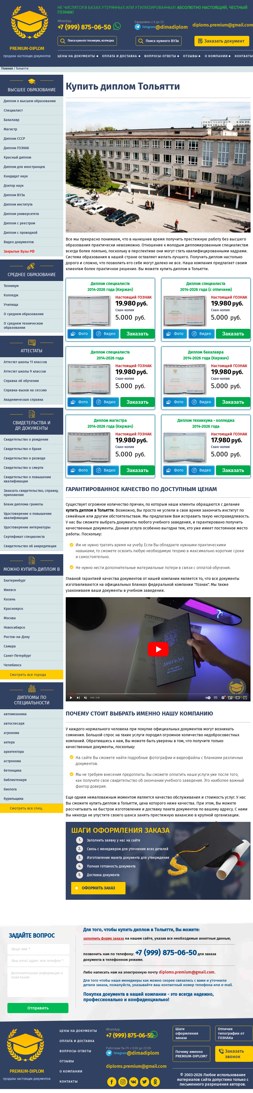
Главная (7, 68)
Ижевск (10, 590)
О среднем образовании (23, 314)
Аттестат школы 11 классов (25, 362)
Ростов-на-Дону (17, 637)
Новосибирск (14, 627)
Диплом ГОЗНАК (16, 148)
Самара (10, 646)
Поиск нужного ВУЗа (162, 41)
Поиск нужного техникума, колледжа (91, 40)
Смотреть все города (28, 674)
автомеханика (15, 714)
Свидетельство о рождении (26, 439)
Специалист (13, 110)
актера (9, 742)
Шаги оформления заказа (186, 1037)
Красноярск (13, 609)
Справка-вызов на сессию (25, 390)
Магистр (10, 129)
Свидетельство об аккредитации (30, 546)
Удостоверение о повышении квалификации (27, 516)
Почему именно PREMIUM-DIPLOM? (191, 1057)
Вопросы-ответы (160, 56)
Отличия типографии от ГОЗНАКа (231, 1037)
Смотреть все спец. (26, 808)
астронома (12, 761)
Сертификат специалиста (24, 537)
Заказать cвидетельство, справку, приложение (31, 493)
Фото (83, 333)
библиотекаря (15, 780)
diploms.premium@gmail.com (222, 25)
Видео (110, 333)
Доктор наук (13, 186)
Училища (11, 305)
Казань (9, 599)
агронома (11, 733)
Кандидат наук (16, 176)
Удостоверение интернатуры (27, 527)
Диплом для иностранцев (24, 167)
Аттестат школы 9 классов (25, 371)
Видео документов (19, 242)
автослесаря (14, 723)
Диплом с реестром (19, 223)
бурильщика (13, 799)
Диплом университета (21, 214)
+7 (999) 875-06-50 (84, 27)
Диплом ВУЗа (14, 195)
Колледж (11, 295)
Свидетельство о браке (23, 449)
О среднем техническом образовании (23, 325)
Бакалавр (11, 120)
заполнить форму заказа (103, 938)
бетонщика (12, 770)
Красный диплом (17, 157)
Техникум (11, 286)
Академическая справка (23, 400)
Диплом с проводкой (20, 233)
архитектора (14, 752)
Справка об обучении (21, 381)
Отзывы (190, 56)
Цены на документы (76, 56)
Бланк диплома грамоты (23, 504)
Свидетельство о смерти (23, 468)
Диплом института (18, 204)
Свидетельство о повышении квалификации (27, 479)
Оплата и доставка (119, 56)
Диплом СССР (14, 139)
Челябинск (12, 665)
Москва (10, 618)
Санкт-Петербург (17, 656)
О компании (216, 56)
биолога (10, 789)
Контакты (244, 56)
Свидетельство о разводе (24, 458)
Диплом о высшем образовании (30, 101)
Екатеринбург (15, 580)
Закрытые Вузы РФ (19, 251)
